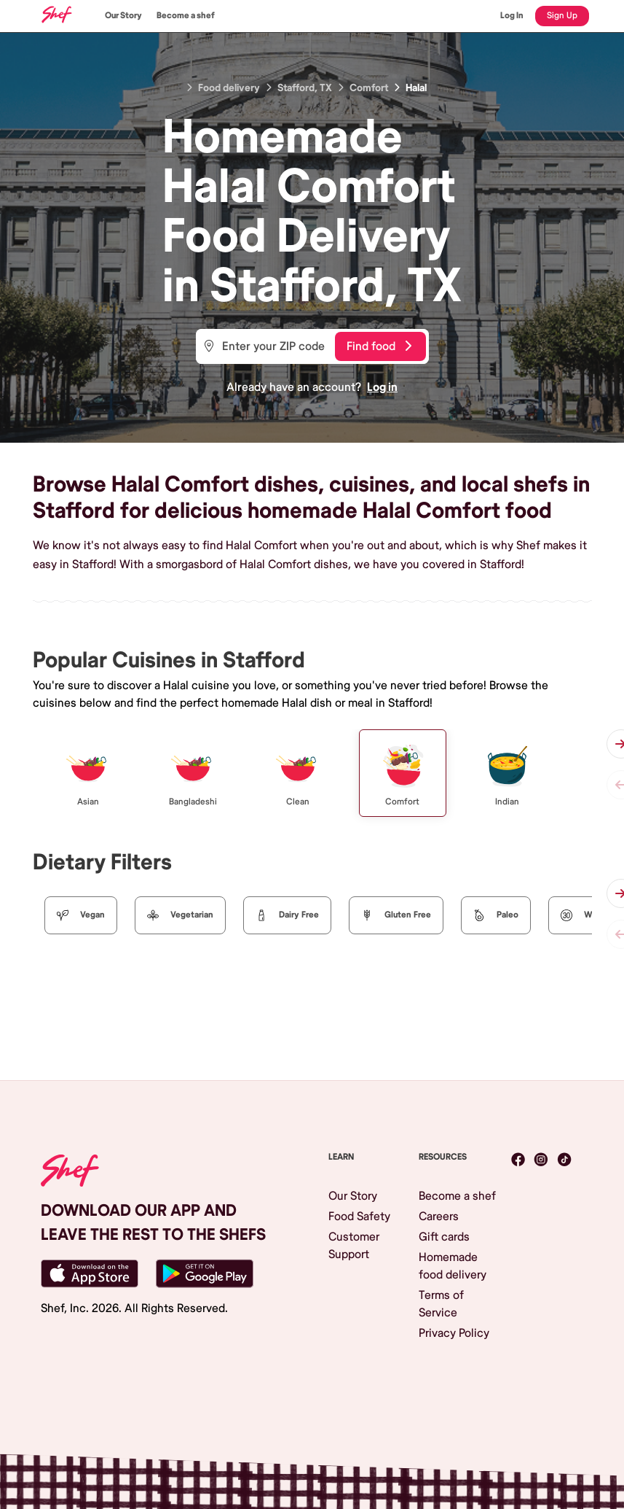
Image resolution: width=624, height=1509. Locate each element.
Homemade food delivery (452, 1266)
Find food (379, 346)
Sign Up (562, 15)
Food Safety (359, 1216)
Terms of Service (441, 1304)
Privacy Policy (454, 1333)
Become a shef (186, 15)
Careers (439, 1216)
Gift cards (444, 1237)
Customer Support (353, 1246)
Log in (382, 387)
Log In (512, 15)
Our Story (123, 15)
